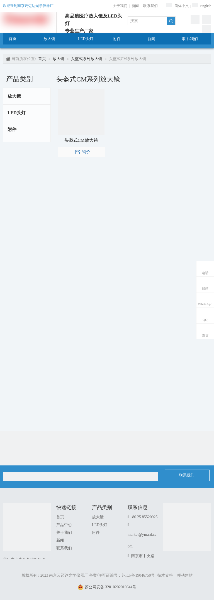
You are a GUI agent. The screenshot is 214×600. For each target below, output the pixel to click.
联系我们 (150, 6)
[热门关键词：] (171, 21)
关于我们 (120, 6)
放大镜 (14, 96)
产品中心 (64, 525)
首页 (60, 517)
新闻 (135, 6)
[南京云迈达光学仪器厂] (27, 527)
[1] (187, 527)
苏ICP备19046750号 (138, 575)
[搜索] (147, 21)
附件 (12, 129)
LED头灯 (17, 112)
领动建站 (185, 575)
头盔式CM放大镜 (81, 140)
